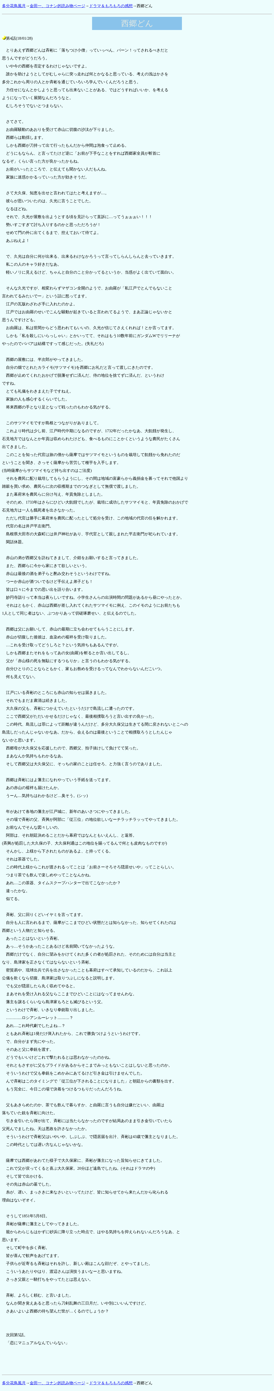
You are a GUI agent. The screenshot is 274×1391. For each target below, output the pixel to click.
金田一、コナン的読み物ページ (57, 6)
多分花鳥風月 (14, 6)
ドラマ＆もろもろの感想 (111, 6)
